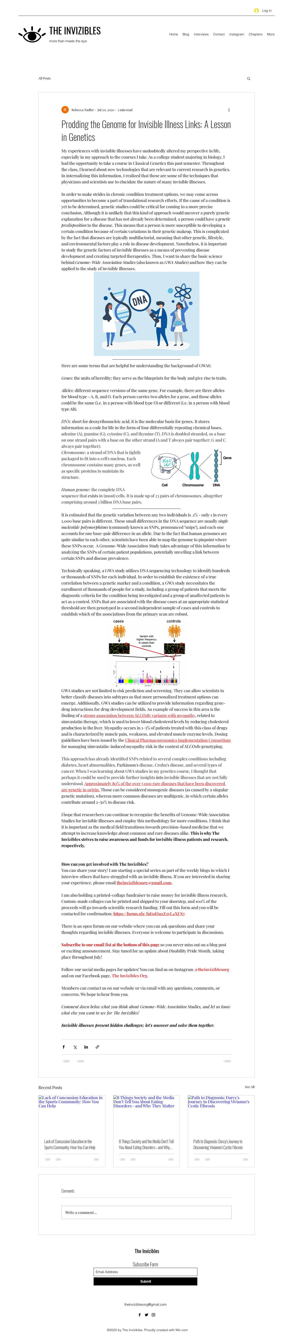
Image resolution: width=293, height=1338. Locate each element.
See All (250, 1087)
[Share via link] (97, 1047)
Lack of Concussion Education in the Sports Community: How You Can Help (69, 1144)
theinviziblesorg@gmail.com (145, 1304)
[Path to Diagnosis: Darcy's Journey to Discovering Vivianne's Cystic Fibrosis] (221, 1114)
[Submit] (145, 1281)
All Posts (44, 78)
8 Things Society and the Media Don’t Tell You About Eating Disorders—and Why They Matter (146, 1144)
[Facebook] (139, 1315)
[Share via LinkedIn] (86, 1047)
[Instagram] (153, 1315)
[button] (249, 78)
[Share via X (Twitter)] (75, 1047)
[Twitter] (146, 1315)
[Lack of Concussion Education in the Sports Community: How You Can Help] (72, 1114)
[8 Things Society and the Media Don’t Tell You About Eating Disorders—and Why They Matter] (146, 1114)
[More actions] (229, 109)
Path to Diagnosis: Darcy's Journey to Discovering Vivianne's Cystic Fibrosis (218, 1144)
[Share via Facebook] (63, 1047)
